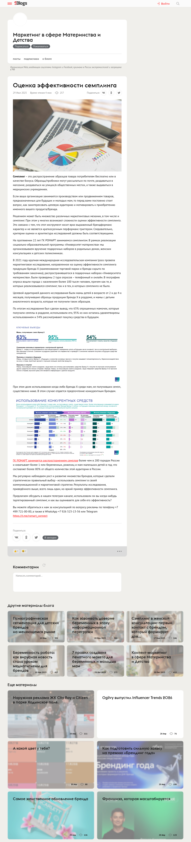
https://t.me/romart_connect (30, 515)
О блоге (47, 59)
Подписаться (21, 46)
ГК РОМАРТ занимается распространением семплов (45, 460)
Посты (16, 59)
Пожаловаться (40, 46)
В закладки (50, 537)
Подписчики (31, 59)
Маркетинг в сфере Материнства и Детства (57, 37)
